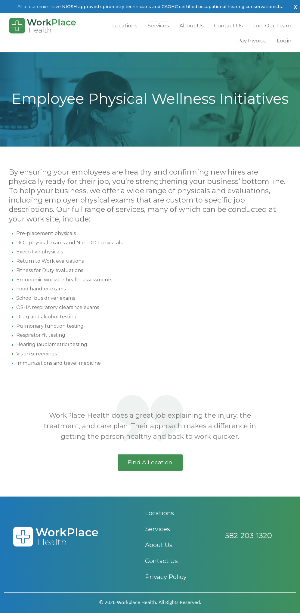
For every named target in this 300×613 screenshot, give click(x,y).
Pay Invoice (252, 41)
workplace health (136, 602)
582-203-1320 (248, 542)
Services (158, 26)
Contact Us (228, 26)
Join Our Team (272, 26)
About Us (191, 26)
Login (284, 41)
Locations (125, 26)
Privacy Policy (166, 576)
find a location (150, 462)
